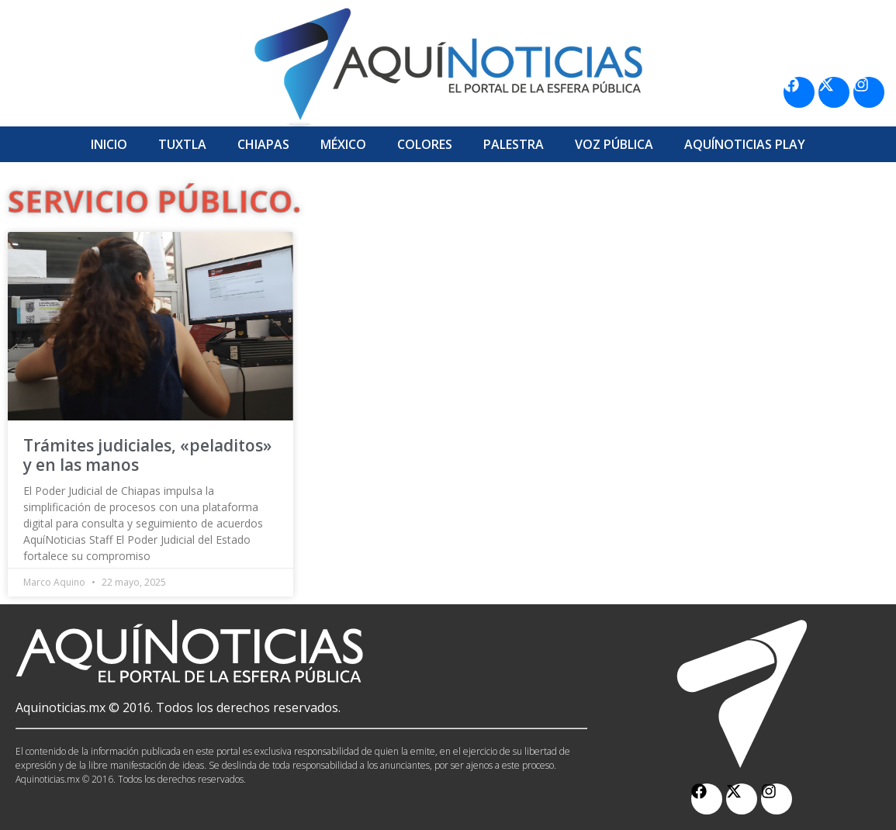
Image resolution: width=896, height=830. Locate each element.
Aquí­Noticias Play (744, 144)
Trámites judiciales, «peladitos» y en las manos (147, 455)
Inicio (109, 144)
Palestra (513, 144)
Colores (424, 144)
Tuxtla (182, 144)
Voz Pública (614, 144)
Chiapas (263, 144)
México (343, 144)
